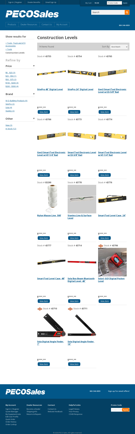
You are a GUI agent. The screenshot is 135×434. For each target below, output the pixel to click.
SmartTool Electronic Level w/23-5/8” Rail (82, 154)
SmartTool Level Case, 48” (51, 278)
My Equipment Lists (13, 414)
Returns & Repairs (34, 414)
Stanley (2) (10, 111)
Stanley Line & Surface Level (79, 217)
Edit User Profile (12, 416)
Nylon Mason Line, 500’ (49, 215)
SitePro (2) (10, 104)
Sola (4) (9, 107)
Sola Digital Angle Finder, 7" (50, 343)
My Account (61, 24)
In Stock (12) (11, 128)
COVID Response (75, 414)
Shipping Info (32, 411)
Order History (11, 422)
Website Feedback (55, 411)
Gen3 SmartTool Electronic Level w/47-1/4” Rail (51, 154)
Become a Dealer (33, 409)
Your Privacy (74, 411)
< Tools (9, 49)
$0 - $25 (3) (10, 72)
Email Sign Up (51, 2)
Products (12, 24)
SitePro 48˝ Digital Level (50, 89)
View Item (44, 112)
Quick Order (10, 419)
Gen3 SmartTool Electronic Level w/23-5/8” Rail (112, 90)
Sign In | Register (15, 2)
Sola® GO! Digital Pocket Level (111, 280)
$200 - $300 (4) (12, 86)
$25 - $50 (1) (11, 76)
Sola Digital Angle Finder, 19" (81, 343)
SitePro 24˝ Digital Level (80, 89)
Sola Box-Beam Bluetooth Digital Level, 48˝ (81, 280)
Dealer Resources (29, 24)
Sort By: (106, 46)
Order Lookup (11, 424)
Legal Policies (74, 409)
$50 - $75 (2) (11, 79)
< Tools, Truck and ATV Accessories (15, 44)
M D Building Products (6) (16, 100)
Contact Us (47, 24)
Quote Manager (12, 411)
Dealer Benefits (34, 2)
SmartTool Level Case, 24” (112, 215)
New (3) (9, 125)
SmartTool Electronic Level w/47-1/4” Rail (112, 154)
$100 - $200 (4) (12, 83)
